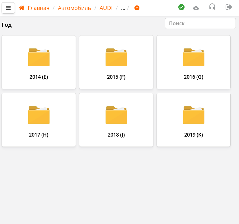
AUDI (106, 8)
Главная (34, 8)
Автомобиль (74, 8)
